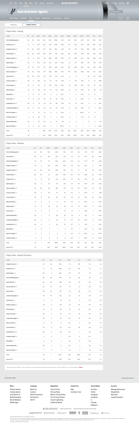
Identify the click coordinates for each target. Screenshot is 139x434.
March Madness (15, 400)
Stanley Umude (10, 117)
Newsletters (115, 392)
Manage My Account (118, 389)
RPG (71, 148)
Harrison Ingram (10, 112)
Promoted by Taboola (128, 378)
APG (69, 260)
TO (79, 260)
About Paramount (36, 395)
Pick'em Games (15, 389)
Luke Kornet (9, 76)
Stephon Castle (10, 49)
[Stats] (31, 18)
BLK (92, 148)
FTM (87, 36)
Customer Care (76, 392)
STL (78, 148)
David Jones (9, 99)
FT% (99, 36)
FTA (94, 36)
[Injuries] (66, 18)
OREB (48, 148)
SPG (85, 148)
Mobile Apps (14, 402)
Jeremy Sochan (10, 81)
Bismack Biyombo (11, 121)
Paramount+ (34, 397)
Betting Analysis (15, 397)
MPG (38, 36)
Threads (94, 402)
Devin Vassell (10, 53)
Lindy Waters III (10, 103)
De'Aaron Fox (10, 44)
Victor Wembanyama (12, 40)
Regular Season (31, 25)
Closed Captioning (56, 400)
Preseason (13, 25)
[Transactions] (57, 18)
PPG (44, 36)
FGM (49, 36)
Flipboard (94, 405)
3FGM (68, 36)
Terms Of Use (55, 389)
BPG (100, 148)
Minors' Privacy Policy (57, 395)
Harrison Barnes (10, 72)
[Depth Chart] (46, 18)
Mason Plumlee (10, 126)
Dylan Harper (10, 63)
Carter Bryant (10, 85)
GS (33, 36)
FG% (62, 36)
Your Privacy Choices (57, 397)
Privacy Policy (55, 392)
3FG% (81, 36)
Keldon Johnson (11, 58)
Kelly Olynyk (10, 90)
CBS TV (32, 400)
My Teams (114, 395)
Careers (33, 392)
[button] (115, 11)
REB (64, 148)
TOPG (89, 260)
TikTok (93, 392)
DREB (56, 148)
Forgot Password (117, 397)
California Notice (56, 402)
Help (72, 389)
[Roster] (37, 18)
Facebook (94, 397)
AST (60, 260)
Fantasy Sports (15, 392)
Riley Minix (9, 94)
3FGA (75, 36)
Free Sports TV (15, 395)
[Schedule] (23, 18)
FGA (56, 36)
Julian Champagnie (11, 67)
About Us (33, 389)
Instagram (94, 395)
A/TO (99, 260)
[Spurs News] (14, 18)
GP (28, 36)
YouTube (94, 389)
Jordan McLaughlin (11, 108)
